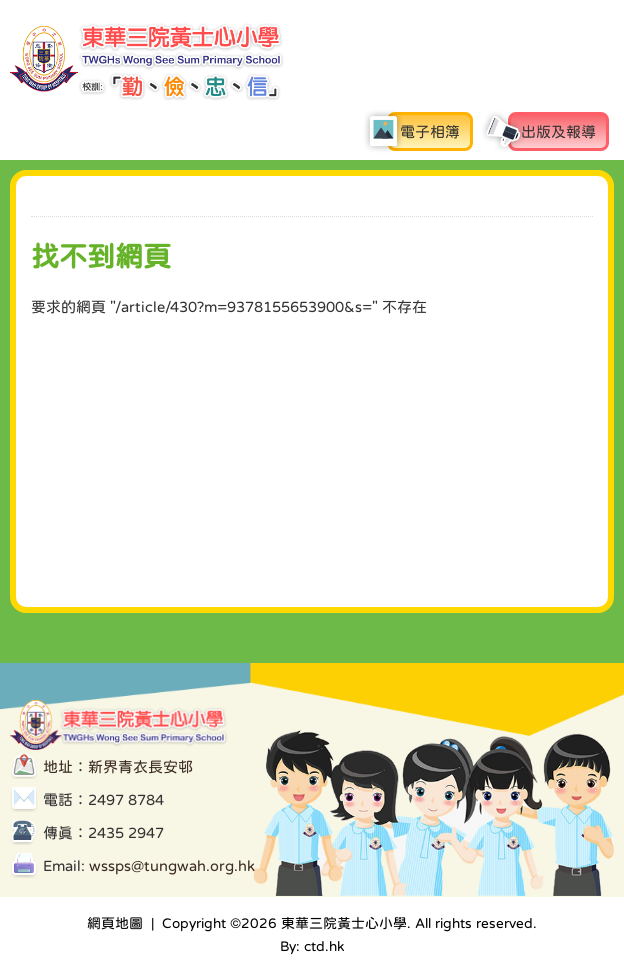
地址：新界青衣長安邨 (118, 766)
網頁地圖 (115, 923)
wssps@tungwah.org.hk (172, 865)
